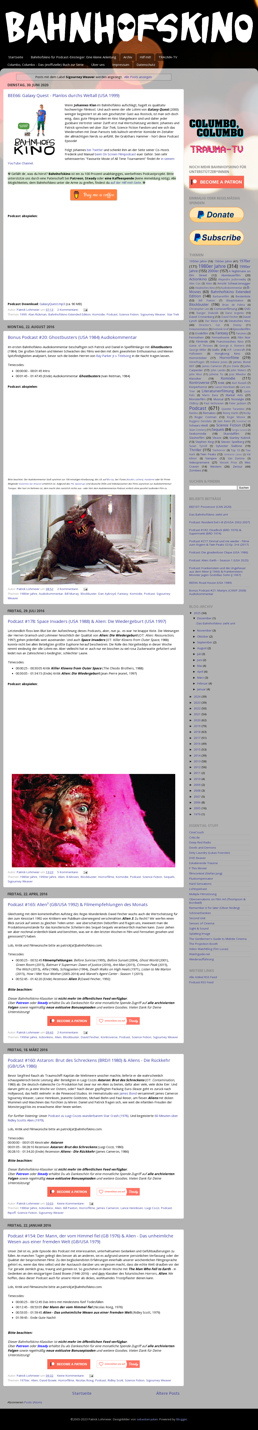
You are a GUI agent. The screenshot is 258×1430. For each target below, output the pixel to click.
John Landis (218, 370)
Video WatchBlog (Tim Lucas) (208, 949)
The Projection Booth (203, 944)
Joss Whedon (237, 374)
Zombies (195, 470)
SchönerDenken (200, 913)
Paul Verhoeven (214, 403)
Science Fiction (129, 314)
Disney (237, 325)
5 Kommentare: (68, 872)
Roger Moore (236, 417)
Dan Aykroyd (107, 594)
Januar (202, 689)
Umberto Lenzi (233, 454)
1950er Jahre (198, 261)
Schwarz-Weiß (198, 425)
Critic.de (194, 837)
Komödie (98, 314)
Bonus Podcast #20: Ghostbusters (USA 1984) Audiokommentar (72, 337)
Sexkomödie (197, 433)
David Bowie (48, 1380)
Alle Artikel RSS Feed (203, 977)
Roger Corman (206, 417)
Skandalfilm (231, 433)
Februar (203, 683)
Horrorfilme (106, 877)
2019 (197, 726)
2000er (213, 271)
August (202, 648)
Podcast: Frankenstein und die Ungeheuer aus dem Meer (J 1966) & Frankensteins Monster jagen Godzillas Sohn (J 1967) (217, 571)
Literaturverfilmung (218, 391)
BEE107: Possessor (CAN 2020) (210, 507)
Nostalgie (237, 399)
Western (215, 466)
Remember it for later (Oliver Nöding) (214, 908)
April (200, 671)
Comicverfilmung (225, 309)
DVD (247, 309)
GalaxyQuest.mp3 (52, 304)
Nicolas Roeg (85, 1380)
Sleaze (216, 438)
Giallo (216, 350)
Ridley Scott (115, 1380)
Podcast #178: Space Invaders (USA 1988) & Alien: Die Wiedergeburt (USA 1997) (87, 621)
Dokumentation (198, 329)
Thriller (195, 450)
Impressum (120, 64)
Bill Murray (72, 594)
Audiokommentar (51, 594)
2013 (197, 761)
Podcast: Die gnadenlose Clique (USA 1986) (218, 552)
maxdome (149, 479)
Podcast (112, 314)
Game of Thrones (201, 345)
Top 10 (235, 450)
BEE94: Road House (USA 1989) (210, 583)
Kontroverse (109, 1037)
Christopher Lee (199, 309)
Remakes (209, 413)
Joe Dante (233, 366)
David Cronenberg (201, 317)
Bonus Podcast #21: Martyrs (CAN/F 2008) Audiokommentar (217, 592)
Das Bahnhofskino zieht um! (208, 514)
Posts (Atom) (33, 1402)
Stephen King (204, 442)
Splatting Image (199, 934)
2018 (197, 732)
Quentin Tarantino (232, 409)
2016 (197, 744)
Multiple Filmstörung (203, 894)
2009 (197, 785)
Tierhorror (218, 450)
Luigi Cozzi (152, 1208)
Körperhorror (198, 387)
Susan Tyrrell (198, 446)
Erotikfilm (201, 333)
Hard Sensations (200, 884)
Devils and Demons (202, 847)
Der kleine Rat (214, 321)
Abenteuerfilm (231, 275)
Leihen (138, 479)
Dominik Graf (220, 329)
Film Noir (244, 337)
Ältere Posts (168, 1393)
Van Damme (236, 458)
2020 (197, 720)
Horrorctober (198, 358)
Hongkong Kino (227, 353)
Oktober (203, 636)
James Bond (128, 1093)
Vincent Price (228, 462)
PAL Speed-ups (78, 483)
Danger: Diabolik (207, 313)
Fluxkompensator (201, 878)
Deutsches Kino (239, 321)
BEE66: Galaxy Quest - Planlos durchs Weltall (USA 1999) (64, 95)
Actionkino (46, 1037)
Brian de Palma (233, 305)
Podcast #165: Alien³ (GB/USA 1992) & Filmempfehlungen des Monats (78, 904)
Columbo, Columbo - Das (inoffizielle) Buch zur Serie (46, 64)
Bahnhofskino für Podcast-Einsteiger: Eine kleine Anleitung (73, 57)
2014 (197, 755)
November (204, 630)
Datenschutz (146, 64)
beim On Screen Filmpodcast (115, 154)
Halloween (195, 353)
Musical (218, 399)
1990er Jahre (47, 877)
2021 (197, 714)
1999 (23, 314)
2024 (197, 696)
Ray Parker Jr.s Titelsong (113, 356)
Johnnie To (216, 374)
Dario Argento (234, 313)
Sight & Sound (199, 928)
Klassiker (195, 378)
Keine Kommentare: (71, 1203)
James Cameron (108, 1208)
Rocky (246, 413)
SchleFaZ (241, 421)
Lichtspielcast (198, 889)
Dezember (204, 618)
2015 (197, 749)
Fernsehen (196, 337)
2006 (197, 802)
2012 (197, 767)
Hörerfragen (196, 362)
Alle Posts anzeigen (138, 77)
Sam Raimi (223, 421)
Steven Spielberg (232, 442)
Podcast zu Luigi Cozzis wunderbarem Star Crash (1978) (88, 1115)
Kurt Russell (239, 383)
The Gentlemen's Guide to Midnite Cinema (218, 939)
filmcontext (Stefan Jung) (205, 873)
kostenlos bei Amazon (30, 483)
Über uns (98, 64)
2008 (197, 790)
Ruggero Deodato (200, 421)
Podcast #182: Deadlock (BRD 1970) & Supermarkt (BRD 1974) (215, 531)
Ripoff (12, 1213)
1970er (24, 1380)
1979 (197, 814)
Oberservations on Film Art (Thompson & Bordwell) (217, 901)
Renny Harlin (230, 413)
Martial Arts (234, 395)
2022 (197, 708)
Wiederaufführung (201, 959)
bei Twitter (95, 150)
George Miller (197, 350)
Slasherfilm (196, 438)
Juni (200, 660)
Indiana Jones (218, 362)
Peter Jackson (237, 403)
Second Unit (197, 918)
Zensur (237, 466)
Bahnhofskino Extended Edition (69, 314)
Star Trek (173, 314)
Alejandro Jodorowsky (232, 279)
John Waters (238, 370)
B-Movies (72, 877)
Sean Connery (197, 430)
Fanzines (241, 333)
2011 (197, 773)
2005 (197, 808)
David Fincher (90, 1037)
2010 (197, 779)
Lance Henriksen (132, 1208)
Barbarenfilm (221, 296)
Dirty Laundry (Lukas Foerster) (209, 853)
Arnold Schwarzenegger (233, 283)
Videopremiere (199, 462)
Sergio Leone (239, 429)
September (205, 642)
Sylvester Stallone (229, 446)
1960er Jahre (223, 261)
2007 (197, 796)
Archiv (127, 57)
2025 (197, 613)
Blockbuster (89, 594)
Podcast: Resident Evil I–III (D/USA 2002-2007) (219, 522)
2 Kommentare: (68, 310)
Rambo (193, 413)
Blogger (181, 1419)
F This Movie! (198, 868)
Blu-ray (110, 479)
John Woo (195, 374)
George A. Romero (231, 345)
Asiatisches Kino (205, 288)
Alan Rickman (37, 314)
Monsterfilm (197, 399)
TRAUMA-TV (167, 57)
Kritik (221, 383)
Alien (61, 877)
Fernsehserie (220, 337)
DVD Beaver (197, 858)
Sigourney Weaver (152, 314)
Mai (200, 666)
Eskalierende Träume (203, 863)
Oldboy (193, 403)
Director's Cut (209, 325)
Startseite (15, 57)
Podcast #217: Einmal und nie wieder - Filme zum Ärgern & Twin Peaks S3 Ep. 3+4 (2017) (219, 543)
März (201, 677)
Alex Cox (194, 283)
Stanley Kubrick (239, 438)
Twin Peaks (208, 454)
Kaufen (130, 479)
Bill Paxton (70, 1208)
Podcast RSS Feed (201, 982)
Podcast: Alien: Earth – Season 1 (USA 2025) (219, 560)
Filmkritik (202, 341)
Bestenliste (243, 296)
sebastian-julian (147, 1419)
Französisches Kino (230, 341)
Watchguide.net (199, 954)
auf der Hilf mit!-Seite (126, 182)
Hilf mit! (145, 57)
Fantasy (123, 594)
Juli (199, 654)
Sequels (169, 877)
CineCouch (196, 832)
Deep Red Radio (200, 842)
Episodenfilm (241, 329)
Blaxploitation (234, 300)
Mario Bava (210, 395)
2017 (197, 738)
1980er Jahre (28, 594)
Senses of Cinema (201, 923)
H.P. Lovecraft (236, 350)
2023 (197, 702)
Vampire (211, 458)
